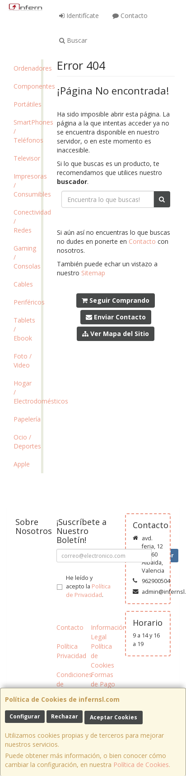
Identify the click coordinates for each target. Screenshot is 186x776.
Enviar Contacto (116, 317)
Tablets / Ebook (24, 329)
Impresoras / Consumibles (27, 185)
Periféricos (27, 302)
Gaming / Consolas (27, 257)
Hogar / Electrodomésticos (27, 392)
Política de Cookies (141, 764)
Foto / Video (23, 360)
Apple (22, 464)
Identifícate (79, 15)
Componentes (27, 86)
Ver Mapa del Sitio (115, 333)
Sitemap (93, 273)
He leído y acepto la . (88, 586)
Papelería (27, 419)
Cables (23, 284)
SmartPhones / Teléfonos (27, 131)
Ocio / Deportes (27, 441)
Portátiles (27, 104)
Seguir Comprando (115, 300)
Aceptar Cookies (113, 717)
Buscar (73, 40)
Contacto (130, 15)
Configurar (24, 716)
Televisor (27, 158)
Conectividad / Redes (27, 221)
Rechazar (64, 716)
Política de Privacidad (88, 591)
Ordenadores (27, 68)
